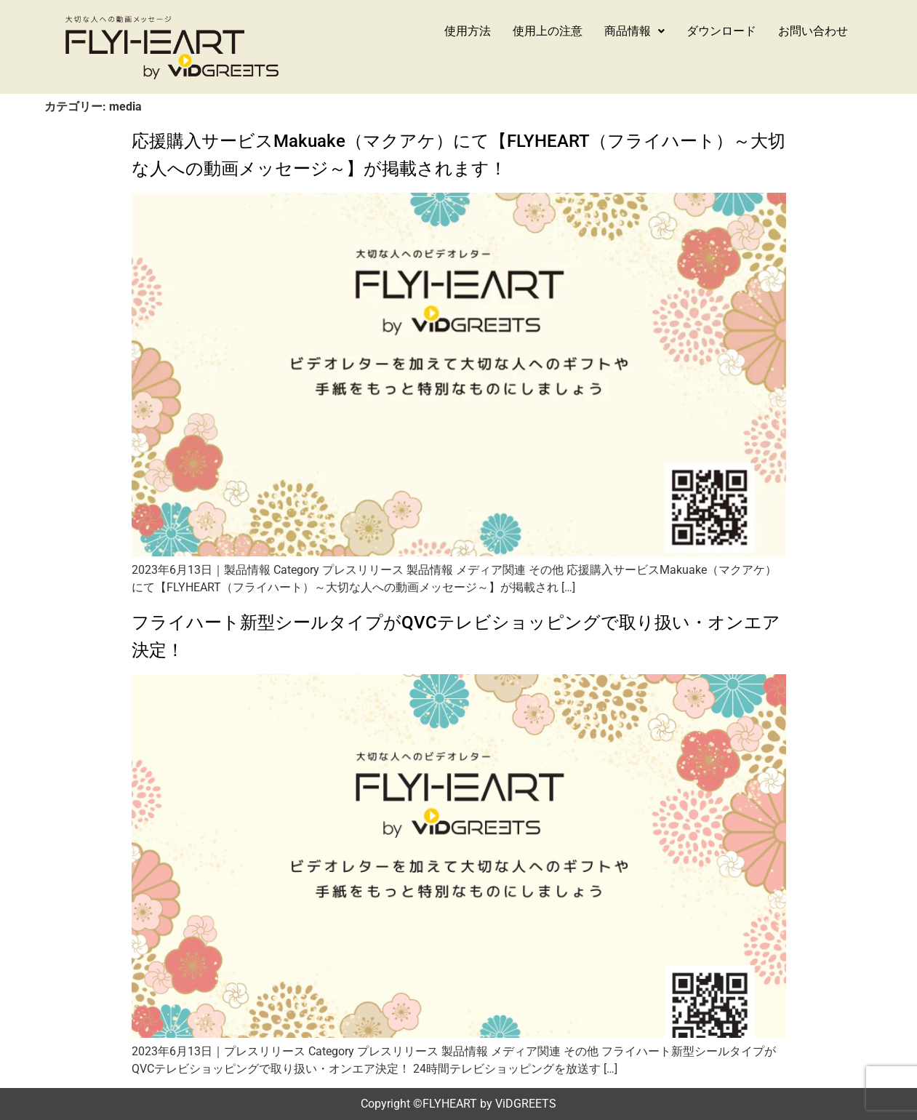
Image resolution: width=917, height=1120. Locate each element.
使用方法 (467, 31)
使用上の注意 (547, 31)
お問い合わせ (813, 31)
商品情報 (634, 31)
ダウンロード (721, 31)
